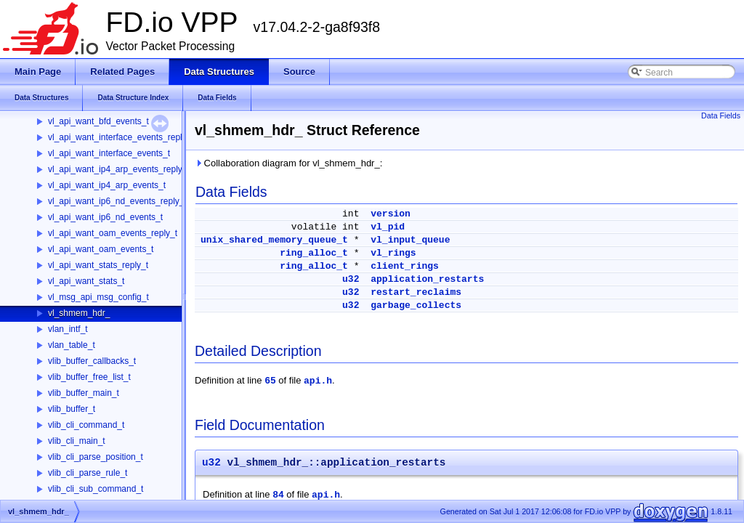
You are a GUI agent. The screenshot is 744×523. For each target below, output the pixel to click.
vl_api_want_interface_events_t (109, 153)
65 (270, 381)
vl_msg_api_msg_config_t (98, 297)
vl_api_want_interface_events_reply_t (121, 137)
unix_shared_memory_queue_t (274, 240)
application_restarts (427, 279)
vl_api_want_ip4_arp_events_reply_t (119, 169)
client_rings (405, 266)
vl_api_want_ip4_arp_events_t (107, 185)
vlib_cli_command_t (86, 425)
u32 (350, 279)
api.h (318, 381)
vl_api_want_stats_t (86, 281)
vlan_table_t (71, 345)
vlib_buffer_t (71, 409)
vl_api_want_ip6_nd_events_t (105, 217)
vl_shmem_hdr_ (79, 313)
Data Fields (720, 115)
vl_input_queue (410, 240)
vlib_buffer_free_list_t (89, 377)
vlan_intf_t (68, 329)
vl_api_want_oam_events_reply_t (112, 233)
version (391, 213)
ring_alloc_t (314, 253)
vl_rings (393, 253)
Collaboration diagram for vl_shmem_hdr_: (288, 163)
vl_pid (388, 227)
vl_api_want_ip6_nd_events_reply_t (117, 201)
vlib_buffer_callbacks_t (92, 361)
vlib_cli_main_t (76, 441)
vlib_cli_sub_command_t (95, 489)
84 (278, 495)
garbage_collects (416, 305)
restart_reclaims (416, 292)
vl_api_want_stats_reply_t (98, 265)
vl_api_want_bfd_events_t (98, 121)
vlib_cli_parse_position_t (95, 457)
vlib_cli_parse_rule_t (87, 473)
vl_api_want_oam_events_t (100, 249)
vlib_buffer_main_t (83, 393)
